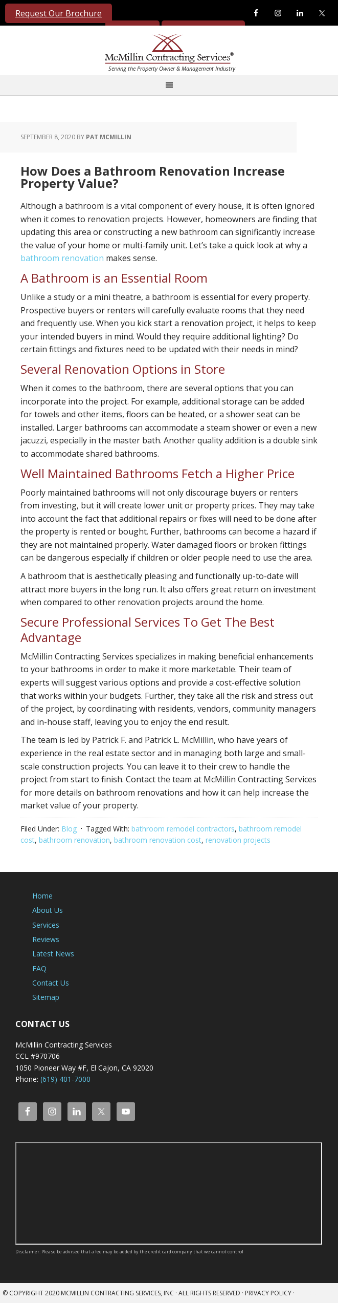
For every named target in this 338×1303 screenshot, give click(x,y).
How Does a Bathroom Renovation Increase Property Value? (152, 176)
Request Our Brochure (58, 13)
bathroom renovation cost (157, 840)
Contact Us (50, 983)
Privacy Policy (268, 1293)
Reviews (45, 939)
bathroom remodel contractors (183, 829)
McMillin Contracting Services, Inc (167, 50)
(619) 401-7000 (65, 1079)
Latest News (53, 953)
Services (45, 925)
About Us (47, 910)
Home (42, 896)
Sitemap (45, 997)
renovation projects (238, 840)
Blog (69, 829)
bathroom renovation (62, 258)
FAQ (39, 968)
